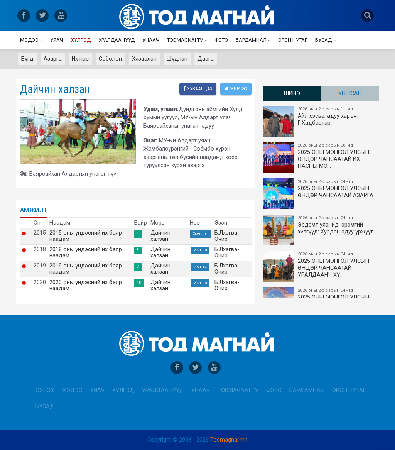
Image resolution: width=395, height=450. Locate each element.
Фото (221, 40)
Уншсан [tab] (350, 93)
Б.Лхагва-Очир (226, 236)
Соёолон (110, 59)
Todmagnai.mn (229, 439)
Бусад (323, 40)
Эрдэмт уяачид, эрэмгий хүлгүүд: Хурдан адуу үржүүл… (321, 230)
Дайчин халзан (160, 236)
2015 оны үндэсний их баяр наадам (85, 236)
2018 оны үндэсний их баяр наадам (85, 253)
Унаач (150, 40)
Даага (206, 59)
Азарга (53, 59)
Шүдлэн (177, 59)
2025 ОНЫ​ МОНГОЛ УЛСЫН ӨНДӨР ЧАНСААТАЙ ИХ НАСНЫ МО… (321, 157)
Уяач (56, 40)
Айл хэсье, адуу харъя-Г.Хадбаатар (321, 121)
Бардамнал (251, 40)
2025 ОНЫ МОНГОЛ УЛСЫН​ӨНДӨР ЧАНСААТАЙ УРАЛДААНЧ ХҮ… (321, 266)
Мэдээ (29, 40)
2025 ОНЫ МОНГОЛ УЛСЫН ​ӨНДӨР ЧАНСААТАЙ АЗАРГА (321, 193)
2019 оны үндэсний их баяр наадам (85, 269)
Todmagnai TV (185, 40)
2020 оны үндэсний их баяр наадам (85, 285)
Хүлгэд (81, 40)
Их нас (80, 59)
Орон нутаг (292, 40)
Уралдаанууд (116, 40)
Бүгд (27, 59)
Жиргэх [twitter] (236, 88)
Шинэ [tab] (292, 93)
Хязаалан (144, 59)
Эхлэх (44, 390)
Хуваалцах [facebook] (198, 88)
